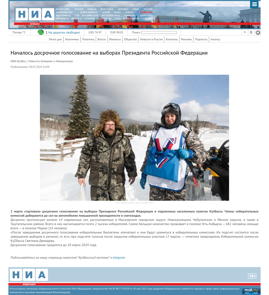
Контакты (172, 39)
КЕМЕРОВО (146, 12)
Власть (102, 39)
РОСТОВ (148, 9)
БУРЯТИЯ (89, 18)
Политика (88, 39)
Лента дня (55, 39)
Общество (130, 39)
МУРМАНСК (62, 18)
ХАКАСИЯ (129, 15)
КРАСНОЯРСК (63, 15)
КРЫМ (117, 12)
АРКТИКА (123, 9)
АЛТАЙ (106, 12)
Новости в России (151, 39)
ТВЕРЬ (135, 9)
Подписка (201, 39)
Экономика (72, 39)
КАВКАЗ (92, 9)
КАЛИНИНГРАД (64, 12)
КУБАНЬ (79, 9)
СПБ (77, 15)
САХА (117, 18)
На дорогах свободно (64, 32)
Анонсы (215, 39)
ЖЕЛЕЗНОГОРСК (111, 15)
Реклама (186, 39)
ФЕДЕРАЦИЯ (62, 9)
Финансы (115, 39)
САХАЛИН (147, 18)
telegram (119, 257)
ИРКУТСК (76, 18)
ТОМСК (129, 12)
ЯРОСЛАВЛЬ (106, 9)
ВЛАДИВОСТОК (90, 15)
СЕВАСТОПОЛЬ (131, 18)
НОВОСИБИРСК (88, 12)
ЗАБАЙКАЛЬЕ (104, 18)
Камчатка (146, 15)
